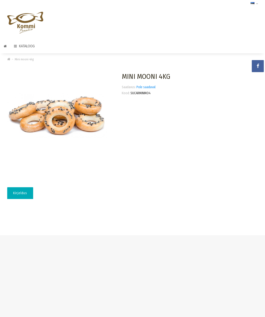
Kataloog (24, 46)
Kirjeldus (20, 193)
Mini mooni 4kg (24, 59)
